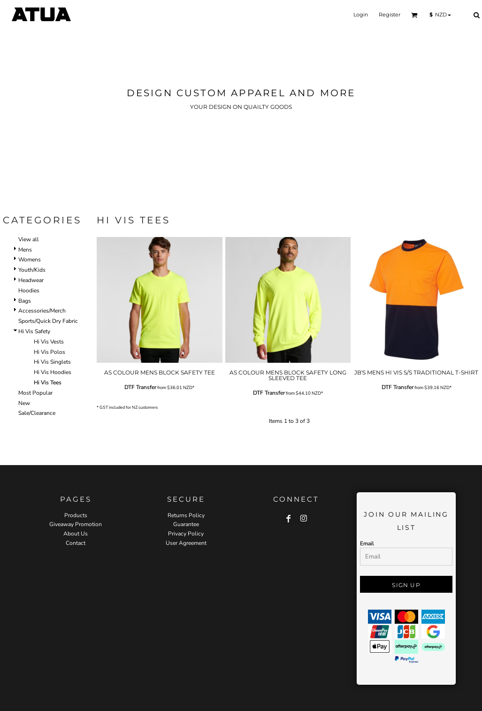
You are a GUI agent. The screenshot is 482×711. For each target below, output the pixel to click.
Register (389, 14)
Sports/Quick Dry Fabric (48, 321)
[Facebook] (288, 518)
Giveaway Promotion (75, 524)
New (24, 403)
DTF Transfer (140, 387)
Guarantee (186, 524)
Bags (24, 301)
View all (28, 239)
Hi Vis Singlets (52, 362)
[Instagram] (303, 518)
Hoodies (28, 290)
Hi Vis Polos (49, 352)
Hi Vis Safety (34, 331)
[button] (414, 15)
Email (367, 543)
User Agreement (186, 543)
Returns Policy (186, 515)
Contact (75, 543)
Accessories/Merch (42, 310)
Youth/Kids (32, 270)
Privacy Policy (186, 533)
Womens (29, 259)
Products (75, 515)
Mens (25, 249)
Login (360, 14)
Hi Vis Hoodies (52, 372)
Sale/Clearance (36, 413)
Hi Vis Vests (49, 341)
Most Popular (35, 393)
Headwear (31, 280)
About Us (75, 533)
